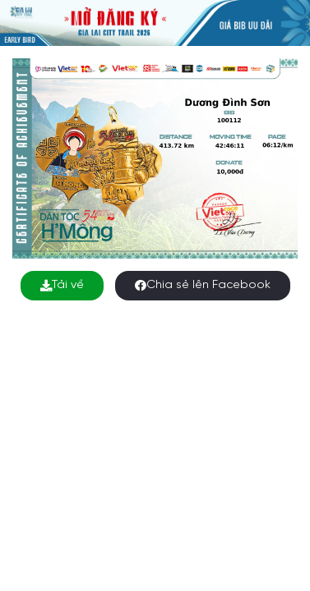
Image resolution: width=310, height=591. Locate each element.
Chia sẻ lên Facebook (203, 285)
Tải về (62, 285)
